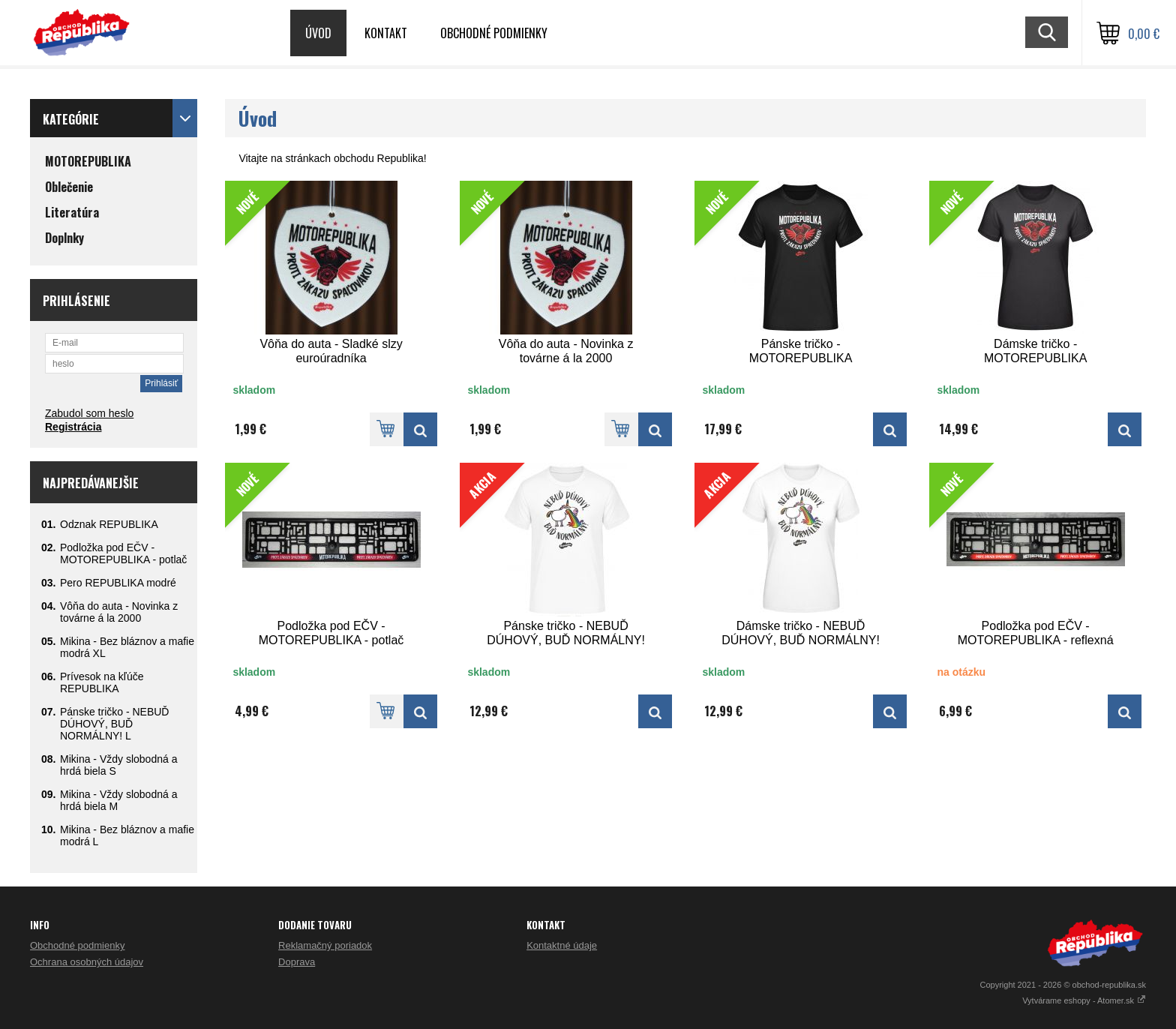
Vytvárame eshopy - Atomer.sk (1084, 1000)
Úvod (318, 33)
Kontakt (385, 33)
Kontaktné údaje (561, 945)
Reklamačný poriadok (325, 945)
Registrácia (73, 427)
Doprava (296, 962)
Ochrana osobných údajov (86, 962)
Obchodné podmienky (494, 33)
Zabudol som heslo (89, 413)
